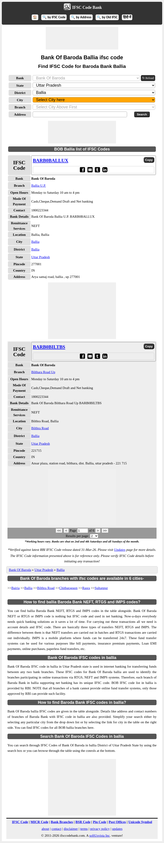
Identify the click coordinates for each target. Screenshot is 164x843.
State (20, 85)
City (20, 100)
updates (117, 829)
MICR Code (39, 822)
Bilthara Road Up (43, 372)
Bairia (15, 588)
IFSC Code (20, 822)
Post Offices (117, 822)
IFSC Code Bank (87, 7)
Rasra (86, 588)
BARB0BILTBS (49, 347)
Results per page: (77, 536)
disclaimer (71, 829)
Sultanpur (101, 588)
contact (56, 829)
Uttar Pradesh (40, 257)
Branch (19, 107)
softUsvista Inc (99, 835)
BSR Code (82, 822)
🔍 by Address (81, 17)
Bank (20, 78)
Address (20, 114)
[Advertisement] (82, 38)
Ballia (35, 242)
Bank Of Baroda (20, 570)
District (19, 93)
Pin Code (99, 822)
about (45, 829)
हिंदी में (127, 17)
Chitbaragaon (68, 588)
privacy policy (100, 829)
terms (84, 829)
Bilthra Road (40, 428)
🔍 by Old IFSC (107, 17)
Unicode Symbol (140, 822)
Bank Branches (62, 822)
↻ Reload (148, 78)
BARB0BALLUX (50, 160)
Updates (119, 550)
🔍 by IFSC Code (53, 17)
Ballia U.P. (38, 185)
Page (73, 530)
